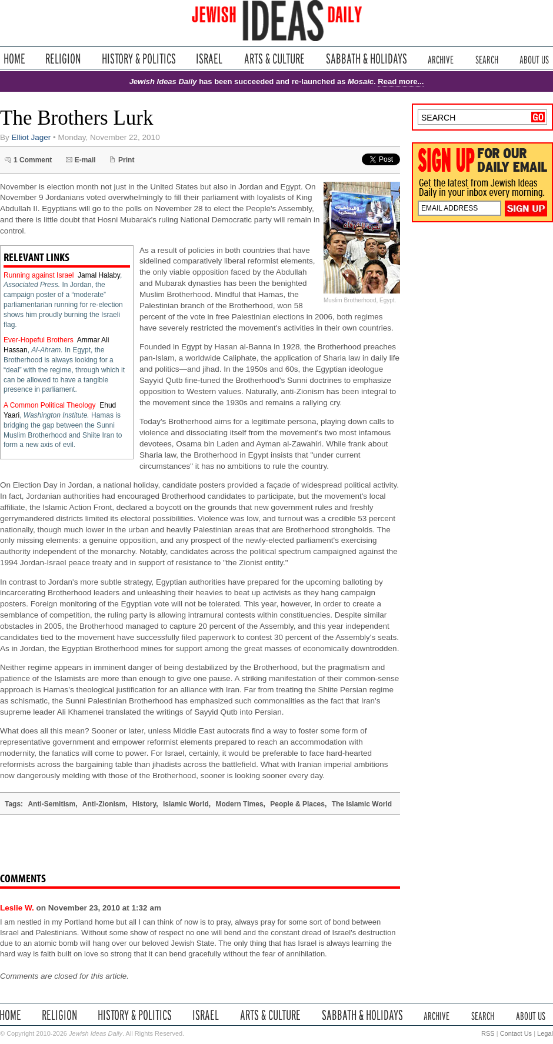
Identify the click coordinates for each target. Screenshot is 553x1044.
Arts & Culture (274, 59)
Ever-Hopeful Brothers (39, 340)
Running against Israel (39, 275)
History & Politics (138, 59)
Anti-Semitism (51, 804)
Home (14, 59)
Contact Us (516, 1033)
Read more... (401, 81)
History (144, 804)
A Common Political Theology (50, 405)
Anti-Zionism (103, 804)
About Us (534, 59)
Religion (63, 59)
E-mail (85, 160)
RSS (488, 1033)
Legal (545, 1033)
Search (486, 59)
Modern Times (239, 804)
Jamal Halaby (99, 275)
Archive (441, 59)
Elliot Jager (31, 137)
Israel (209, 59)
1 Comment (33, 160)
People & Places (297, 804)
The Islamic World (362, 804)
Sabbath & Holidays (366, 59)
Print (126, 160)
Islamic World (186, 804)
